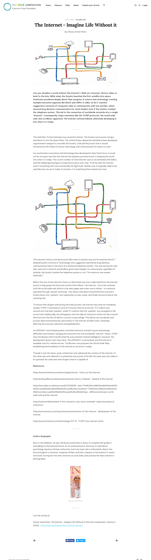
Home (48, 5)
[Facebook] (135, 5)
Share (70, 540)
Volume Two (81, 20)
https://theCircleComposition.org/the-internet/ (61, 525)
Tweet (80, 540)
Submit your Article (90, 5)
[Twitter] (140, 5)
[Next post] (116, 540)
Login (145, 5)
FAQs (67, 5)
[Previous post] (34, 540)
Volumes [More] (58, 5)
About (76, 5)
